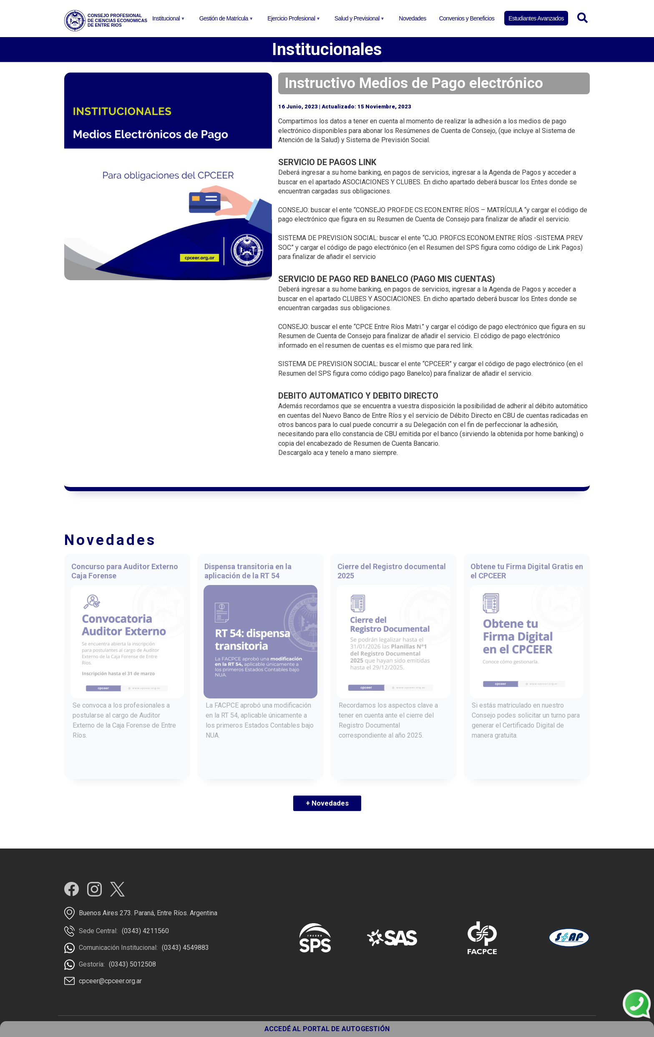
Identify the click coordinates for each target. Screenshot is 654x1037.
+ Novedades (327, 803)
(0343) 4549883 (185, 948)
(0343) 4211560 (145, 931)
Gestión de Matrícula (225, 20)
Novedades (412, 18)
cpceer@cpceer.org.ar (110, 981)
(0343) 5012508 (132, 964)
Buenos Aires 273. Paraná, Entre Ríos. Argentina (148, 913)
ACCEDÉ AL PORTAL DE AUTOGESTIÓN (327, 1029)
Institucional (167, 20)
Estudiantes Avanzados (536, 18)
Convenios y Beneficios (466, 18)
